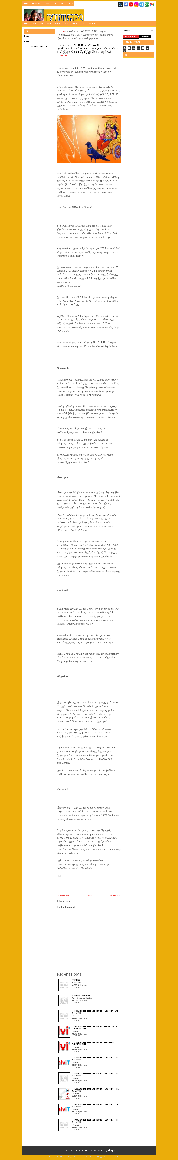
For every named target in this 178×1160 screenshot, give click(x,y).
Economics (76, 980)
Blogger (44, 46)
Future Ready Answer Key (81, 995)
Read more (83, 985)
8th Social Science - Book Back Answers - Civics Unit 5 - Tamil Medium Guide (95, 1090)
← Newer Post (63, 896)
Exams (70, 3)
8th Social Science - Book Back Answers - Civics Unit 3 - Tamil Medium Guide (95, 1121)
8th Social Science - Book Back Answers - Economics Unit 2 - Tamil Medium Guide (95, 1027)
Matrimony (59, 4)
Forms (48, 4)
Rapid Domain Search (121, 1157)
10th (49, 23)
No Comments (76, 987)
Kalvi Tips (87, 1150)
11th (41, 23)
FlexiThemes (62, 1157)
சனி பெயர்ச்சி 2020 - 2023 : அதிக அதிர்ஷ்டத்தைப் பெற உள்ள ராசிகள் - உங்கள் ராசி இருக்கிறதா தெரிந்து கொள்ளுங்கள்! (88, 48)
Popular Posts (131, 36)
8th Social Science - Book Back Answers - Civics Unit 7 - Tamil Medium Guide (95, 1059)
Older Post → (115, 896)
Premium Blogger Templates (100, 1157)
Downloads (38, 3)
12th (34, 23)
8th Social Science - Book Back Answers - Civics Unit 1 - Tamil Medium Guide (95, 1012)
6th (84, 23)
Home (26, 4)
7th (75, 23)
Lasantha (85, 1157)
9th (58, 23)
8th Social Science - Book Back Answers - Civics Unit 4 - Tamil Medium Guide (95, 1105)
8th (67, 23)
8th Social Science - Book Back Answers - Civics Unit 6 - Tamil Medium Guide (95, 1074)
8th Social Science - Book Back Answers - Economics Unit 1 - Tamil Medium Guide (94, 1043)
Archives (145, 36)
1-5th (93, 23)
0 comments (62, 56)
